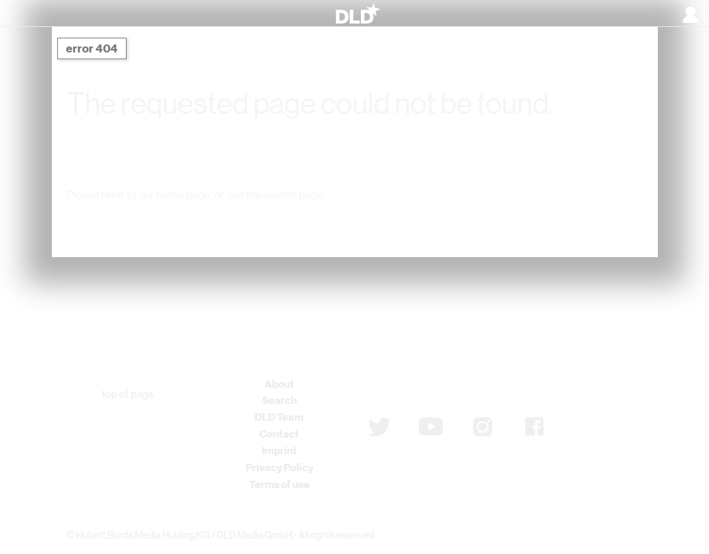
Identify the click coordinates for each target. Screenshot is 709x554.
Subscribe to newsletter (440, 391)
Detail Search (496, 222)
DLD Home (204, 222)
